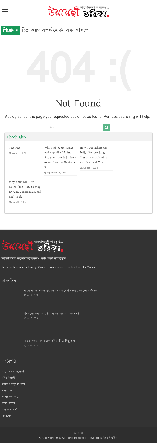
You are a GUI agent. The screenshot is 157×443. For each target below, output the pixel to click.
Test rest (14, 147)
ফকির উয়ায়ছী (8, 377)
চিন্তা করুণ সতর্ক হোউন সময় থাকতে (55, 30)
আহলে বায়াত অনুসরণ (13, 371)
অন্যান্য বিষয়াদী (9, 409)
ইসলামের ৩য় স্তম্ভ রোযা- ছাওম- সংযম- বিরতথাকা (51, 314)
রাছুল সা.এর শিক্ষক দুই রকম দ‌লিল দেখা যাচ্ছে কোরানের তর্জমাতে (60, 291)
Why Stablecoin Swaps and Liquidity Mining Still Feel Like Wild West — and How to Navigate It (60, 157)
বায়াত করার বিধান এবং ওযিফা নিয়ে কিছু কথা (49, 341)
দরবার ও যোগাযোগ (11, 396)
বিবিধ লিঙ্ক (7, 390)
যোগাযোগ (6, 415)
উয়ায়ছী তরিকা (110, 438)
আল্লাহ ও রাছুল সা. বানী (13, 384)
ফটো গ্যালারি (8, 403)
